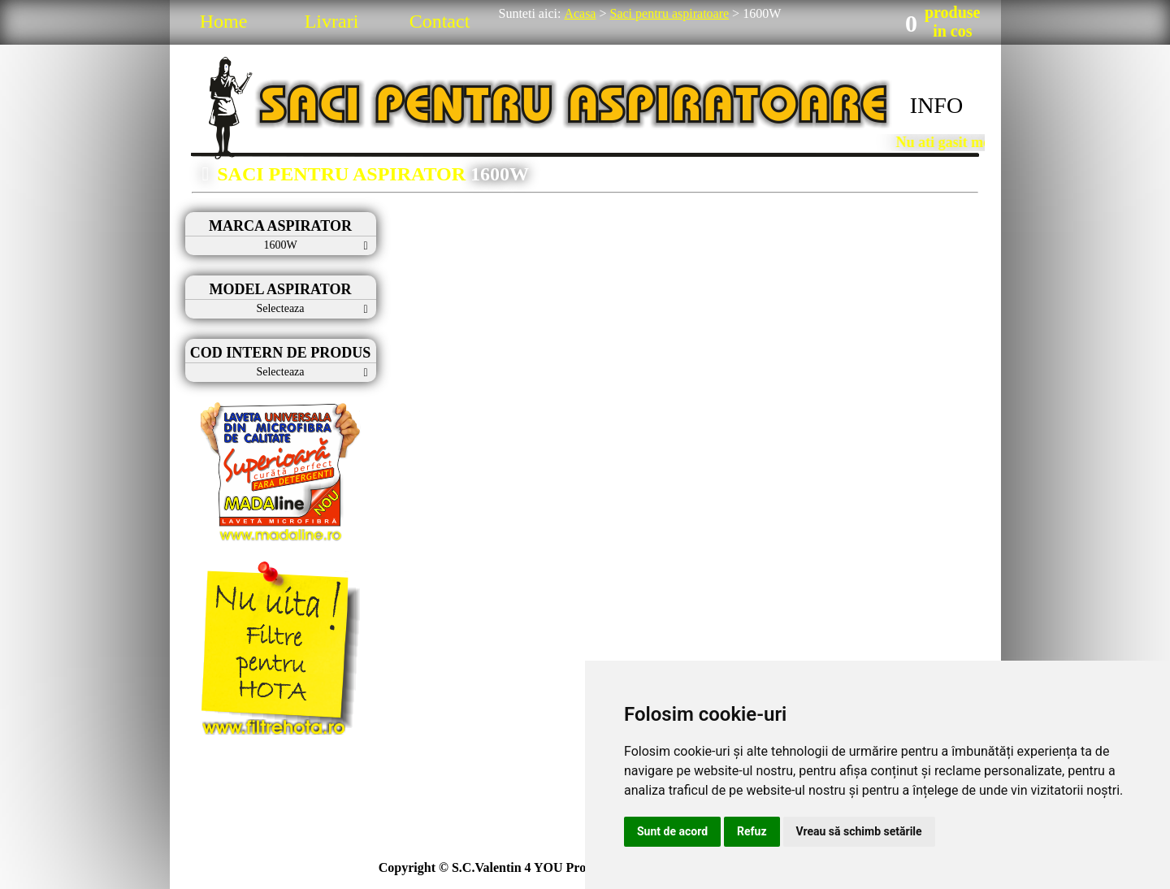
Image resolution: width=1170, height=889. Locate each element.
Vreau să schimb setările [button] (859, 831)
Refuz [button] (752, 831)
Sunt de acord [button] (672, 831)
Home (224, 21)
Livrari (332, 21)
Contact (440, 21)
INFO (936, 105)
